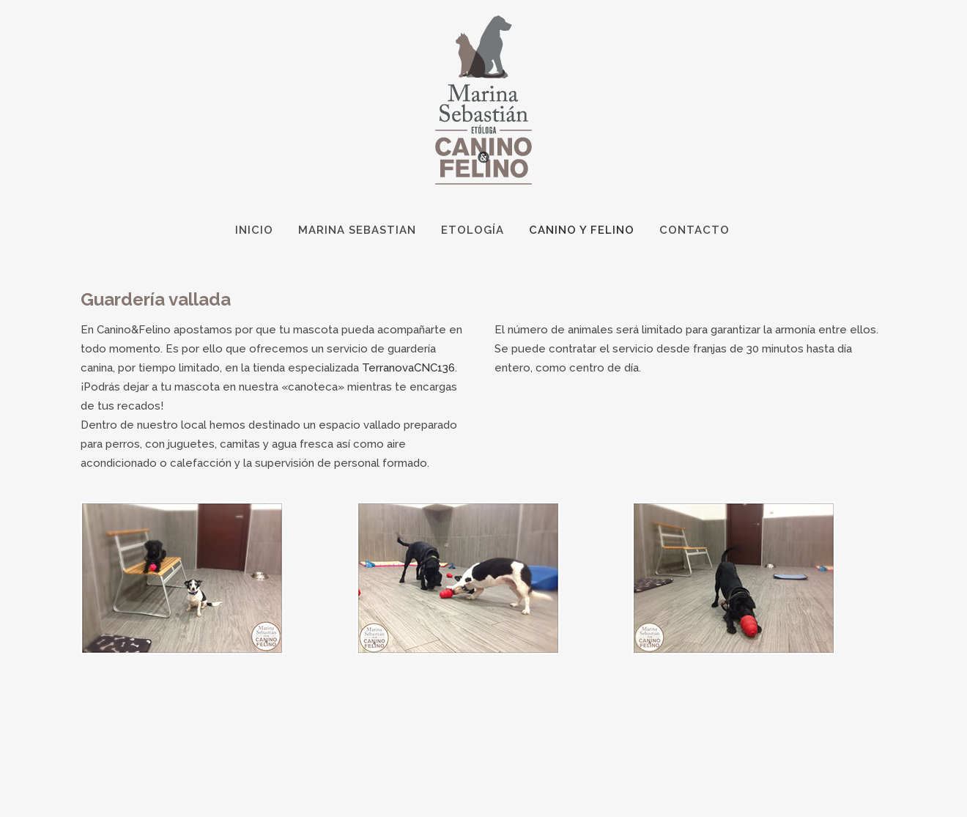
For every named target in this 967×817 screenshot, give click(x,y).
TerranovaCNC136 (408, 367)
